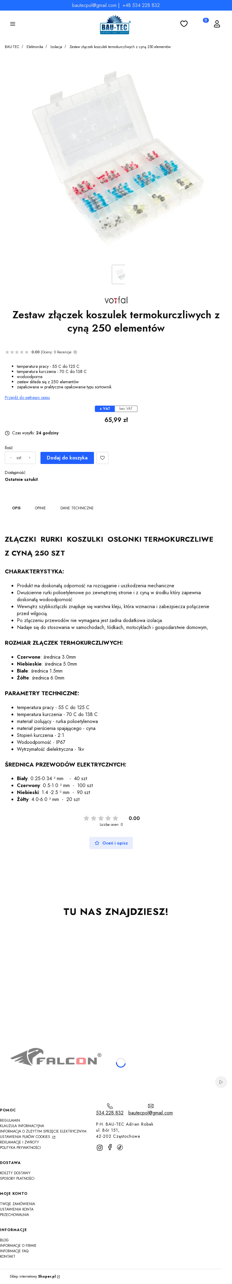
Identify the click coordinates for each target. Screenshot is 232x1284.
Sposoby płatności (17, 1178)
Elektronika (35, 47)
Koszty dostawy (15, 1173)
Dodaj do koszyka (67, 457)
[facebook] (110, 1147)
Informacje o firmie (18, 1245)
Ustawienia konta (17, 1209)
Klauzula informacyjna (22, 1126)
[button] (13, 25)
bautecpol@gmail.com (94, 5)
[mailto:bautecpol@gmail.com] (150, 1109)
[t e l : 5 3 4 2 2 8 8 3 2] (110, 1109)
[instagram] (99, 1147)
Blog (4, 1240)
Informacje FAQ (14, 1251)
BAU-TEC (12, 47)
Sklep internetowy (33, 1276)
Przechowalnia (14, 1215)
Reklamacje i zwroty (19, 1142)
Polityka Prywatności (20, 1147)
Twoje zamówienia (17, 1204)
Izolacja (56, 47)
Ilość (9, 447)
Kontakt (7, 1256)
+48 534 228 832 (141, 5)
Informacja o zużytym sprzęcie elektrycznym (43, 1131)
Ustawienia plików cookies (25, 1137)
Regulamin (10, 1120)
